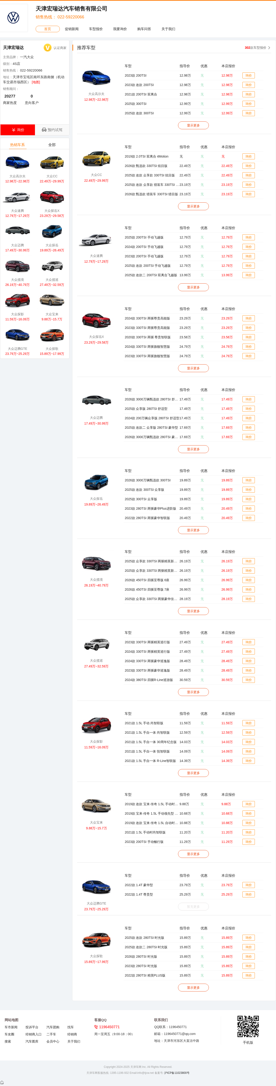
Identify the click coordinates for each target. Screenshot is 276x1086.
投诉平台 (32, 1027)
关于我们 (168, 29)
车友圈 (9, 1034)
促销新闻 (72, 29)
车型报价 (96, 29)
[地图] (36, 82)
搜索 (8, 1041)
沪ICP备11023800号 (177, 1073)
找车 (70, 1027)
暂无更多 (193, 906)
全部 (52, 146)
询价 (248, 75)
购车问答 (144, 29)
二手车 (51, 1034)
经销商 (72, 1034)
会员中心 (52, 1041)
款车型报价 (255, 47)
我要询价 (120, 29)
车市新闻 (11, 1027)
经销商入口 (34, 1034)
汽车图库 (32, 1041)
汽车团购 (52, 1027)
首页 (47, 29)
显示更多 (193, 125)
